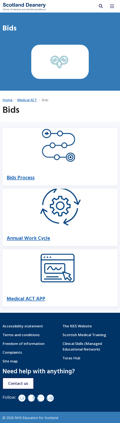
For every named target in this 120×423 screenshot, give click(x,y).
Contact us (18, 383)
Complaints (12, 352)
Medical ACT (27, 100)
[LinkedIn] (50, 398)
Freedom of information (23, 343)
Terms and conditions (21, 334)
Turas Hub (71, 358)
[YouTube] (40, 398)
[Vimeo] (31, 398)
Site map (10, 361)
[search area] (101, 6)
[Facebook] (22, 398)
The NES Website (77, 326)
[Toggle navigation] (112, 6)
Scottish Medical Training (84, 334)
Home (7, 100)
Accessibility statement (23, 326)
